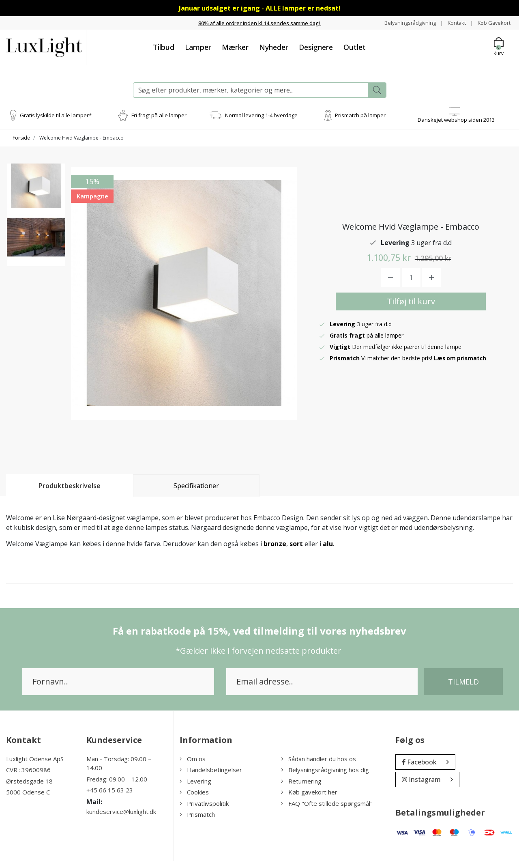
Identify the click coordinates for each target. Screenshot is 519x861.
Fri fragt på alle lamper (159, 115)
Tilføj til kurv (411, 301)
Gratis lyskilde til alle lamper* (56, 115)
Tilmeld (463, 682)
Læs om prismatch (461, 358)
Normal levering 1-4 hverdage (261, 115)
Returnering (301, 781)
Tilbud (163, 47)
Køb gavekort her (309, 792)
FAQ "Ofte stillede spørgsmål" (327, 803)
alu (328, 543)
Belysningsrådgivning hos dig (325, 770)
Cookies (194, 792)
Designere (316, 47)
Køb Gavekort (492, 22)
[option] (36, 196)
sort (296, 543)
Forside (21, 137)
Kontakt (452, 22)
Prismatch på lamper (360, 115)
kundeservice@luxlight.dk (121, 811)
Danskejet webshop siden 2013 (456, 119)
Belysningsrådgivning (402, 22)
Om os (193, 759)
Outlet (354, 47)
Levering (195, 781)
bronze (275, 543)
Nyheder (273, 47)
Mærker (235, 47)
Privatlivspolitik (204, 803)
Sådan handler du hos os (318, 759)
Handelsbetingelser (211, 770)
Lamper (198, 47)
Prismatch (197, 814)
